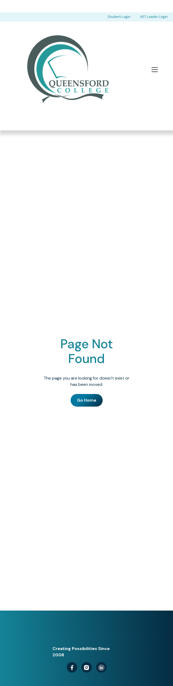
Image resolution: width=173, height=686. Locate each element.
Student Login (119, 16)
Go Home (86, 400)
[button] (154, 70)
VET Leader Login (154, 16)
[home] (66, 70)
